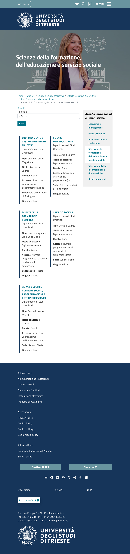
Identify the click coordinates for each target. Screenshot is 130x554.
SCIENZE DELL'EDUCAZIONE (63, 139)
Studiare (30, 96)
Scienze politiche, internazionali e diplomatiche (97, 169)
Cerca (21, 123)
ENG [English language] (77, 4)
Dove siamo (24, 490)
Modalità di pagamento (30, 401)
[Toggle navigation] (109, 4)
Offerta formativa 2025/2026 (81, 96)
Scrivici (59, 490)
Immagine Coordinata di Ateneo (35, 451)
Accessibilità (24, 412)
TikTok (80, 477)
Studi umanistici (97, 179)
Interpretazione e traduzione (97, 141)
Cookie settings (26, 429)
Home (20, 96)
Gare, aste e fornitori (29, 390)
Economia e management (95, 125)
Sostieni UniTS (40, 467)
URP (89, 490)
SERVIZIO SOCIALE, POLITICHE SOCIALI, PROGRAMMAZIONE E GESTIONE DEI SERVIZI (34, 292)
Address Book (25, 445)
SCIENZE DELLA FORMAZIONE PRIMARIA (30, 216)
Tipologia (22, 112)
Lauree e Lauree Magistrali (51, 96)
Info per (22, 4)
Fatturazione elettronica (30, 396)
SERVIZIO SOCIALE (63, 212)
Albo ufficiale (25, 373)
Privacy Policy (25, 418)
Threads (74, 477)
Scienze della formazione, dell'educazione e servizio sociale (97, 154)
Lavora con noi (26, 384)
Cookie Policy (25, 423)
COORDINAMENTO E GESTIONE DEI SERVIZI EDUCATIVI (34, 141)
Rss (86, 477)
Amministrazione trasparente (33, 379)
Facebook (52, 477)
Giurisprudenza (96, 133)
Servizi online (25, 456)
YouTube (63, 477)
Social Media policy (28, 435)
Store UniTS (90, 467)
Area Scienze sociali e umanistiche (37, 99)
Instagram (46, 477)
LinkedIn (57, 477)
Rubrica (90, 4)
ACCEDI (100, 4)
